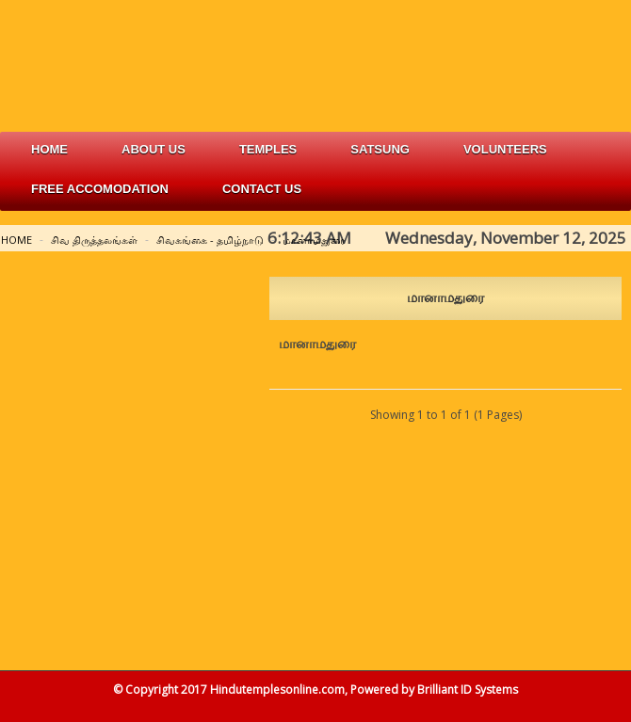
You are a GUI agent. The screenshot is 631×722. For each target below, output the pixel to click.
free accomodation (100, 189)
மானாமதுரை (314, 240)
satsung (380, 149)
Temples (268, 149)
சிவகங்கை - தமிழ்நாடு (210, 240)
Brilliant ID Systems (467, 690)
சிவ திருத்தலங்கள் (94, 240)
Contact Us (261, 189)
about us (153, 149)
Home (49, 149)
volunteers (505, 149)
